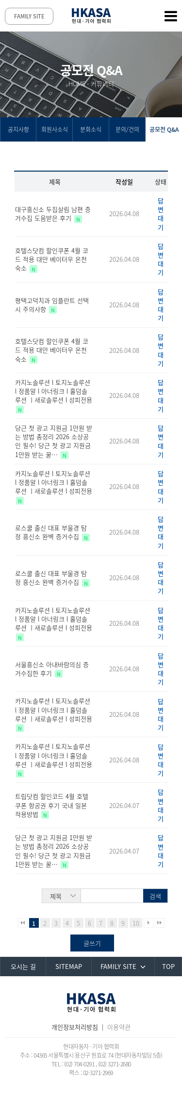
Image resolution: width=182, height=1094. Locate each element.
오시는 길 (23, 966)
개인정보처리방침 (74, 1026)
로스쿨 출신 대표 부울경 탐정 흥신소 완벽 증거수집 (51, 532)
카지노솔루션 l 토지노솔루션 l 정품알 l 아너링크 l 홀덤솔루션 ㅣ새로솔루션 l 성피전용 (53, 391)
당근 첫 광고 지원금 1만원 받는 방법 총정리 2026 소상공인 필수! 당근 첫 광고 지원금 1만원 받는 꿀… (53, 441)
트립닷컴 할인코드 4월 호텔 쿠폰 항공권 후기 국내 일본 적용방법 (51, 805)
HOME (76, 83)
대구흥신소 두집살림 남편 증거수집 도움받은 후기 (53, 213)
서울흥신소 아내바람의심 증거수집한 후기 (52, 669)
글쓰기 (92, 943)
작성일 (124, 181)
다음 (148, 923)
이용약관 (119, 1026)
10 (135, 923)
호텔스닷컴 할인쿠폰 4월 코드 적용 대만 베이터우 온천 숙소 (51, 259)
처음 (23, 923)
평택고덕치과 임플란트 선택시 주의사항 (52, 305)
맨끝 (160, 923)
